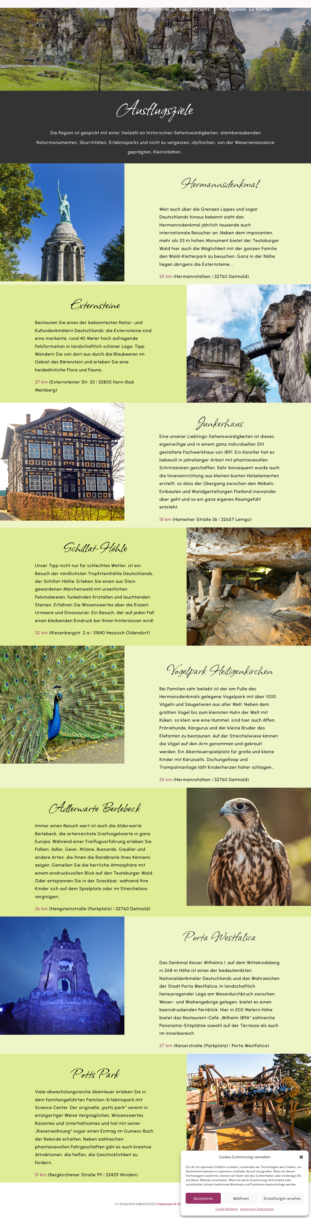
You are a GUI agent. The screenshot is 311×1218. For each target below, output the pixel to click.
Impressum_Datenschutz (257, 1209)
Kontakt (264, 9)
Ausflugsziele (232, 9)
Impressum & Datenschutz (176, 1196)
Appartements (194, 9)
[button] (301, 1157)
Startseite (158, 9)
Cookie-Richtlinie (227, 1209)
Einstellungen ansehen (282, 1198)
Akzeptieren (203, 1198)
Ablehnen (241, 1198)
